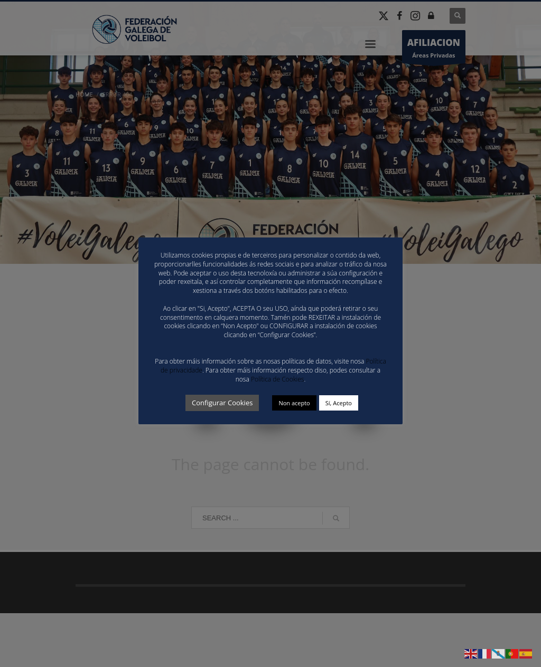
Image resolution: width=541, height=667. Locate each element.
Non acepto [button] (294, 403)
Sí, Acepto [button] (338, 403)
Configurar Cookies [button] (222, 402)
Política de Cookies (277, 379)
